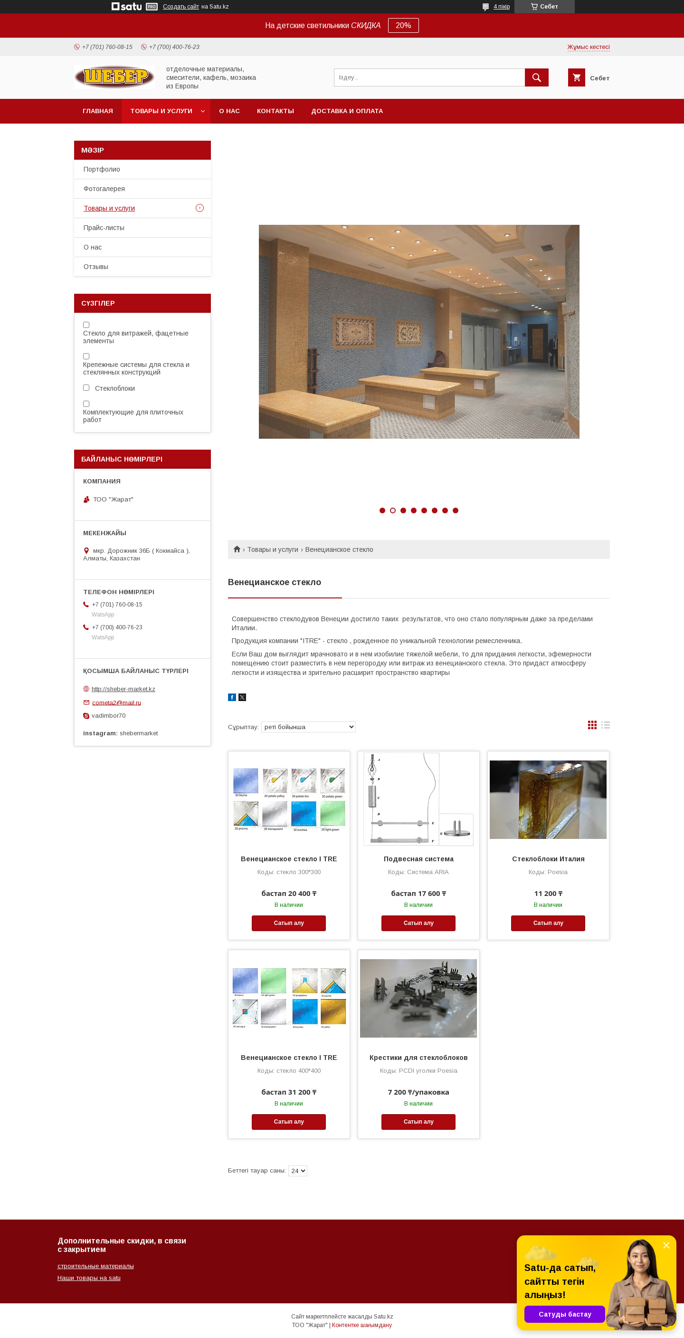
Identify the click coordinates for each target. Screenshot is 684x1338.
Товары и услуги (161, 111)
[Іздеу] (537, 77)
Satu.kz (383, 1316)
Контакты (275, 111)
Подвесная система (419, 859)
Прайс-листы (104, 227)
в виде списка (605, 727)
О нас (229, 111)
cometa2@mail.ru (116, 702)
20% (403, 25)
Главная (98, 111)
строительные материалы (95, 1266)
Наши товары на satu (89, 1277)
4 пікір (502, 6)
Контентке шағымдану (362, 1325)
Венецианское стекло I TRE (289, 859)
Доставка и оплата (347, 111)
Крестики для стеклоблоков (419, 1057)
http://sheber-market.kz (123, 689)
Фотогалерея (104, 189)
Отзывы (96, 266)
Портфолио (102, 169)
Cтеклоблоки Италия (548, 859)
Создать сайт (181, 6)
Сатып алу (289, 923)
